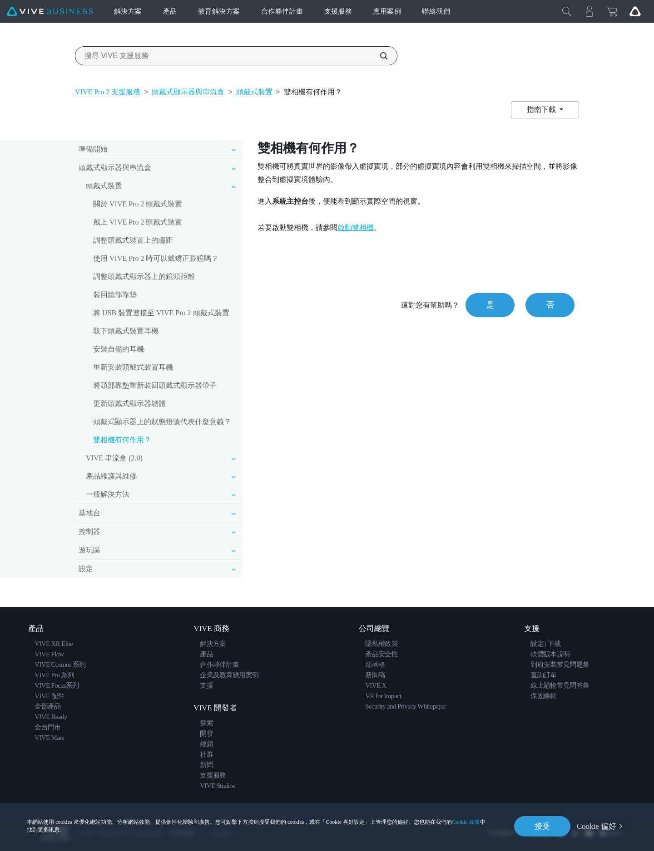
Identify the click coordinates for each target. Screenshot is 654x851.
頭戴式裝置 (254, 92)
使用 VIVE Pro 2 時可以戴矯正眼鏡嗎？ (155, 258)
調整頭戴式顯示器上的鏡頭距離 (144, 276)
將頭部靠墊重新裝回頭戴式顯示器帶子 (155, 385)
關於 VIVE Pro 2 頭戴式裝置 (137, 204)
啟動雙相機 (355, 227)
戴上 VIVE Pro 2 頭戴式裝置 (137, 222)
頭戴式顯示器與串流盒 (188, 92)
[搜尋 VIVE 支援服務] (379, 56)
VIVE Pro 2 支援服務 (107, 92)
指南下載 (542, 109)
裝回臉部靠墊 (115, 294)
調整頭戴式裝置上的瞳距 (133, 240)
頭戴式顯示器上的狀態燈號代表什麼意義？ (162, 422)
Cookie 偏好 (596, 826)
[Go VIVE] (635, 11)
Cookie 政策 (466, 822)
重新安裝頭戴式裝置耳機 (133, 367)
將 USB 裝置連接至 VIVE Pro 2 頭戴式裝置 (161, 313)
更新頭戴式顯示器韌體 (129, 403)
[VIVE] (50, 11)
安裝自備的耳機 (118, 349)
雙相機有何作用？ (122, 440)
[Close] (566, 11)
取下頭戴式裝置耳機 (126, 331)
